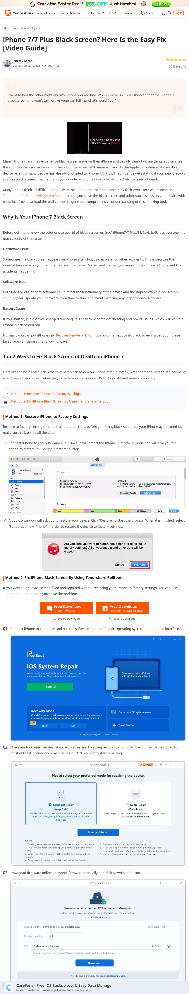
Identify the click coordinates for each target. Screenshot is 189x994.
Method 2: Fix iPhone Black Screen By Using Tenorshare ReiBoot (60, 401)
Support (147, 13)
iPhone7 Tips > (30, 28)
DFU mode (93, 335)
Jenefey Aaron (23, 61)
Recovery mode (68, 335)
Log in (178, 13)
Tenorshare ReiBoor (18, 593)
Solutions (129, 13)
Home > (12, 28)
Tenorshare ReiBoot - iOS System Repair (34, 195)
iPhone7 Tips (51, 65)
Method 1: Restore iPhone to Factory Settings (45, 393)
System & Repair (46, 13)
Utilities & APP (96, 13)
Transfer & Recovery (71, 13)
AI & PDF (114, 13)
